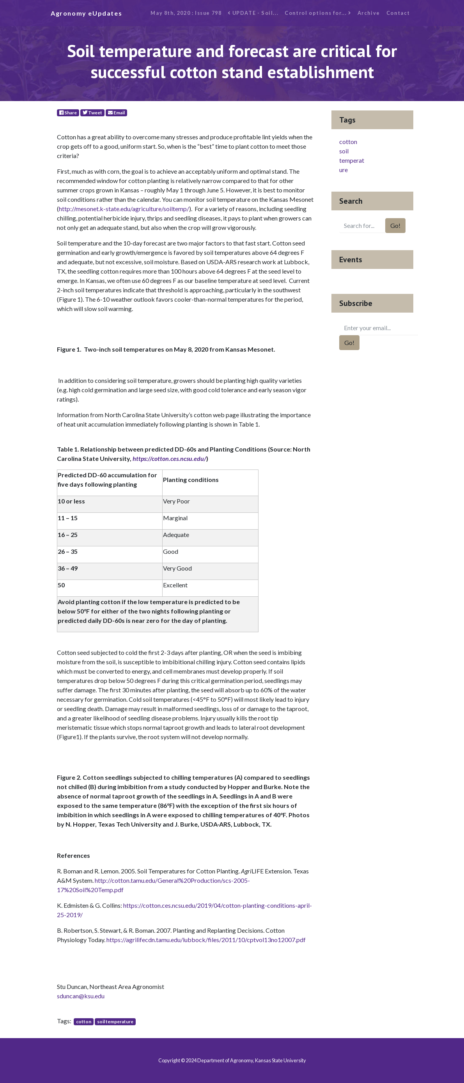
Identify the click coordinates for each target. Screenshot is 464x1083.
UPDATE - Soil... (253, 13)
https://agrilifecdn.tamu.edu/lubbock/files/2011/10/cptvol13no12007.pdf (206, 939)
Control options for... (318, 13)
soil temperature (115, 1021)
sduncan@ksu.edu (80, 995)
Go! (395, 225)
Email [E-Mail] (116, 113)
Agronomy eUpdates (86, 13)
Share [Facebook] (68, 113)
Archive (369, 13)
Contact (398, 13)
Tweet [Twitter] (92, 113)
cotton (83, 1021)
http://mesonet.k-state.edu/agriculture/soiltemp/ (124, 208)
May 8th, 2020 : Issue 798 (186, 13)
